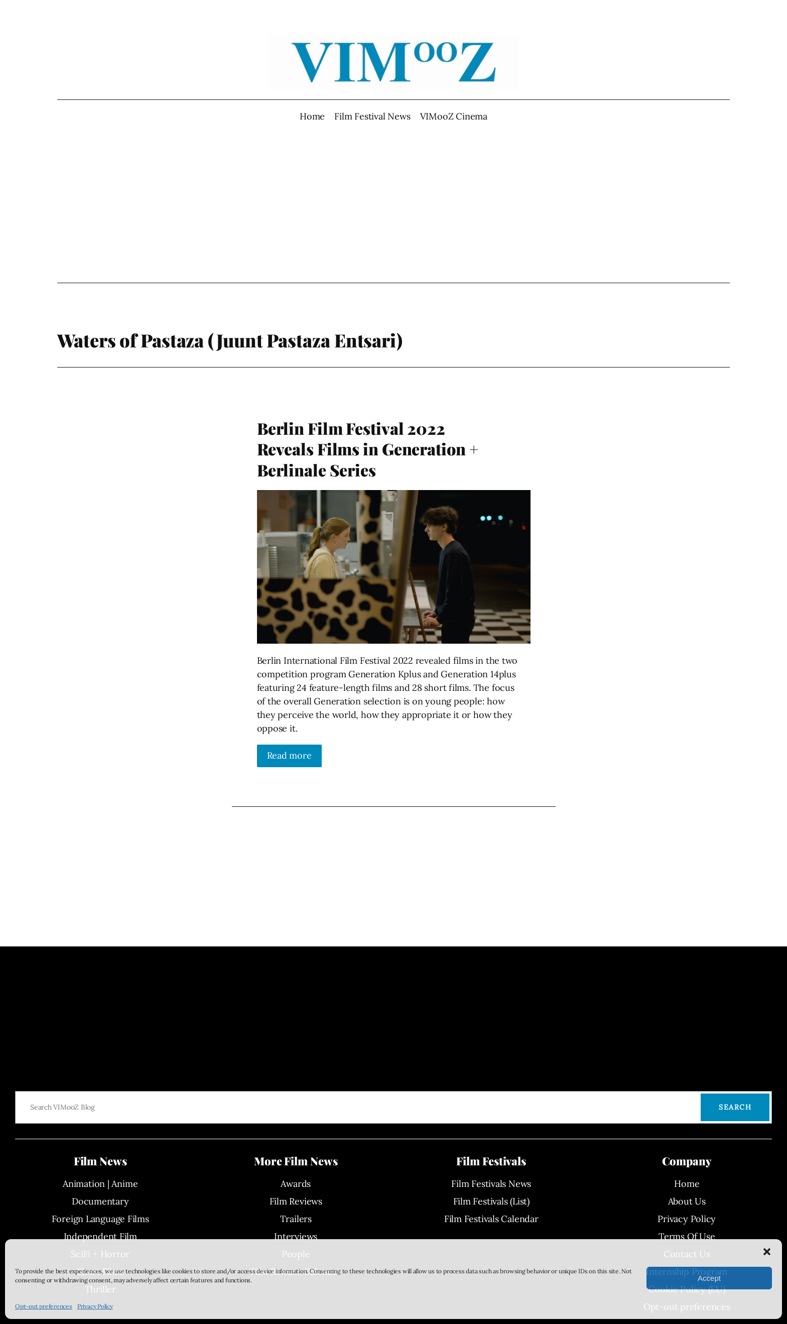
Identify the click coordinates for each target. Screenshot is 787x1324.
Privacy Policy (95, 1306)
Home (312, 116)
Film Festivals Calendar (491, 1219)
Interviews (295, 1236)
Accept (709, 1278)
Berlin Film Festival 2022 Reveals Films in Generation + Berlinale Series (367, 449)
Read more (289, 755)
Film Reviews (296, 1201)
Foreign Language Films (100, 1219)
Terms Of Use (687, 1236)
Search (735, 1107)
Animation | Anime (100, 1183)
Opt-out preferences (43, 1306)
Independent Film (100, 1236)
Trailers (296, 1219)
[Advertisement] (394, 203)
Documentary (100, 1201)
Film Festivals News (491, 1183)
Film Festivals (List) (491, 1201)
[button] (767, 1252)
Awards (296, 1183)
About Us (687, 1201)
